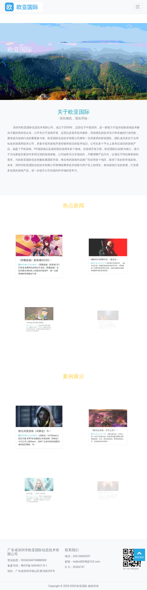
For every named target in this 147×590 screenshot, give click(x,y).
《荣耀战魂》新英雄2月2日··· (36, 258)
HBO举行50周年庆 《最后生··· (106, 258)
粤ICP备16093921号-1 (34, 565)
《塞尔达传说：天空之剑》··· (106, 429)
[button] (4, 61)
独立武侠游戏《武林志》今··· (36, 429)
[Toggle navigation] (137, 6)
